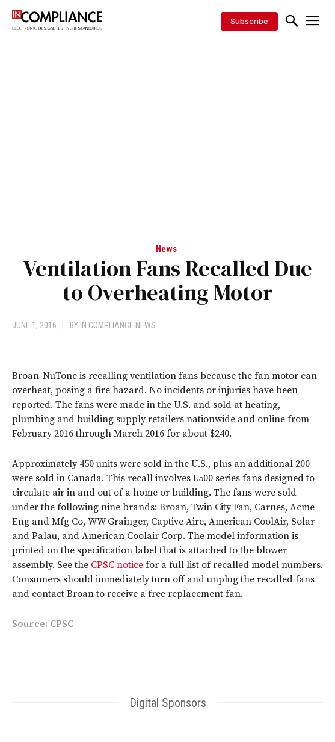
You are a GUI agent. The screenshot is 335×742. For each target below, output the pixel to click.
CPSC (61, 624)
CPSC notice (117, 565)
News (166, 249)
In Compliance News (118, 325)
